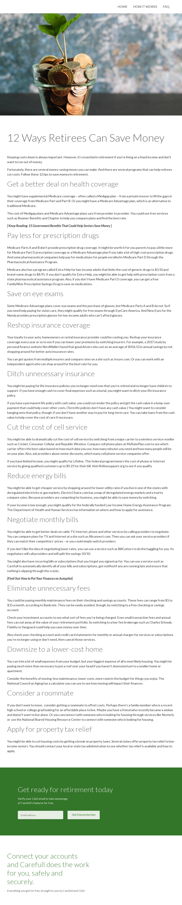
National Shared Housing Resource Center (51, 721)
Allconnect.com (99, 538)
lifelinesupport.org (111, 467)
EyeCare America (128, 312)
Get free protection (83, 816)
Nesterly (168, 716)
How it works (145, 7)
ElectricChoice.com (74, 494)
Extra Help (63, 271)
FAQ (166, 7)
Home (122, 7)
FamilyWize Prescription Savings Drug (33, 285)
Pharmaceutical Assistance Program (32, 263)
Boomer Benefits (30, 220)
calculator (57, 685)
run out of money (30, 163)
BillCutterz (125, 550)
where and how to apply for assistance (126, 511)
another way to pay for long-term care (102, 414)
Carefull (12, 568)
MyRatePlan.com (139, 445)
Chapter (53, 220)
